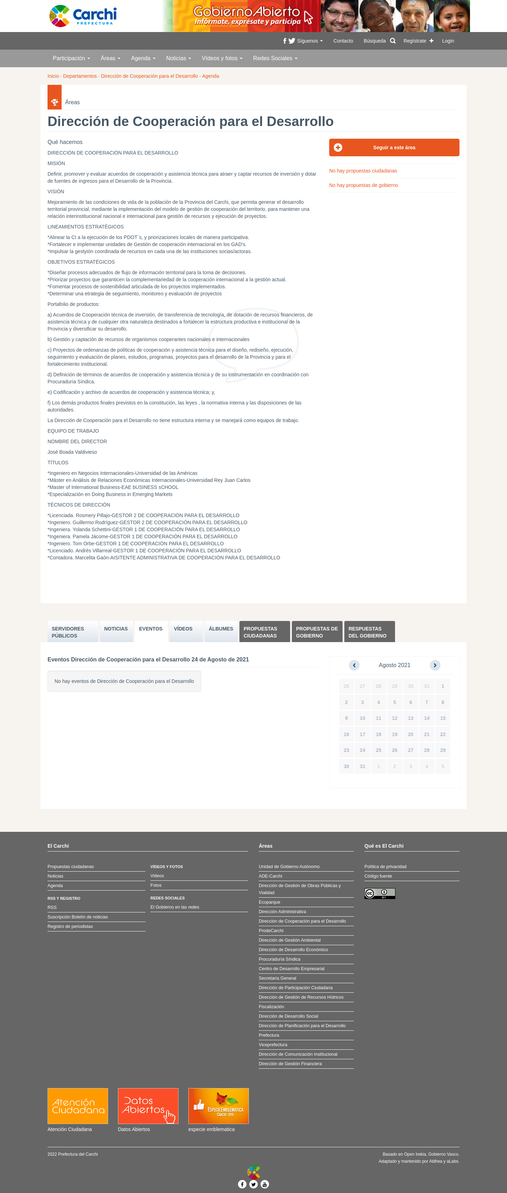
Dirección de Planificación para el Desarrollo (302, 1025)
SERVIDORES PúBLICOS (68, 632)
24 (362, 750)
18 (379, 734)
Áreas (110, 58)
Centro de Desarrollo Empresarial (292, 968)
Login (448, 41)
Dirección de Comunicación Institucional (298, 1054)
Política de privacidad (385, 866)
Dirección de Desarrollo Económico (293, 949)
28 (379, 686)
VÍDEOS (183, 629)
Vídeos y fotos (222, 58)
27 (362, 686)
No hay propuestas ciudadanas (363, 171)
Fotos (156, 885)
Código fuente (378, 876)
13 (411, 718)
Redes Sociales (275, 58)
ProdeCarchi (271, 930)
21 (427, 734)
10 (362, 718)
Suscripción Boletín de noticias (78, 917)
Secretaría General (277, 978)
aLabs (452, 1161)
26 (346, 686)
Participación (71, 58)
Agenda (143, 58)
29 (395, 686)
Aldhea (435, 1161)
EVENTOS (151, 629)
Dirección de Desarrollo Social (288, 1016)
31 (427, 686)
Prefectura (269, 1035)
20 (411, 734)
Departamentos (80, 76)
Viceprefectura (273, 1044)
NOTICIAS (116, 629)
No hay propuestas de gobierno (363, 185)
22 (443, 734)
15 (443, 718)
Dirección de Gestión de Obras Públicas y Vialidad (300, 889)
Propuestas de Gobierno (317, 632)
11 (379, 718)
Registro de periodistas (70, 926)
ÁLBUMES (221, 629)
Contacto (343, 41)
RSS (52, 907)
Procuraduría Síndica (279, 959)
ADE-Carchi (270, 876)
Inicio (53, 76)
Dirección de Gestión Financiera (290, 1063)
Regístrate (414, 41)
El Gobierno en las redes (174, 907)
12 (395, 718)
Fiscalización (271, 1006)
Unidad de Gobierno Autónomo (289, 866)
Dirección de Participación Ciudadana (296, 987)
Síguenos (310, 41)
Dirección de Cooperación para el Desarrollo (149, 76)
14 (427, 718)
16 (346, 734)
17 (362, 734)
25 (379, 750)
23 (346, 750)
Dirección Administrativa (282, 911)
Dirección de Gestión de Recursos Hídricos (301, 997)
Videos (157, 875)
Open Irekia (415, 1154)
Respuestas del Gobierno (368, 632)
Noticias (178, 58)
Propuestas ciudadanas (260, 632)
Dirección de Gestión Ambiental (290, 940)
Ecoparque (269, 902)
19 (395, 734)
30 (411, 686)
